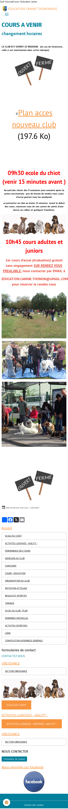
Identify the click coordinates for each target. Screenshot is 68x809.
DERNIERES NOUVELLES (16, 618)
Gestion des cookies (34, 804)
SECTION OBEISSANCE (16, 671)
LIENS (8, 633)
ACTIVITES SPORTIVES (16, 625)
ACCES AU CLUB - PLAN (16, 610)
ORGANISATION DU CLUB (17, 580)
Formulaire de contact (14, 758)
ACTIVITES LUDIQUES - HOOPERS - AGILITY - (32, 723)
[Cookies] (6, 802)
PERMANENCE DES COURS (17, 550)
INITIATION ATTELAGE (16, 588)
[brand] (30, 9)
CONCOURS (10, 565)
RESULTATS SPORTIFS (16, 595)
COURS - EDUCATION (15, 573)
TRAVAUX (9, 603)
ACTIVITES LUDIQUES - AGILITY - (21, 543)
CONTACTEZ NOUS (13, 656)
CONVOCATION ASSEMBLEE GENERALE (24, 640)
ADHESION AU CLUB (15, 558)
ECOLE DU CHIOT (13, 535)
